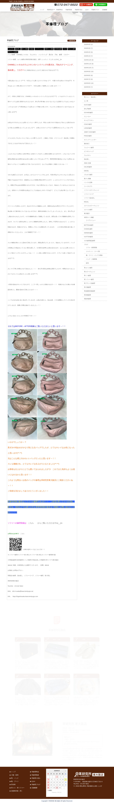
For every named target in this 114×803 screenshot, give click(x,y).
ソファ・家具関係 (91, 247)
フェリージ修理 (89, 147)
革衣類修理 (87, 295)
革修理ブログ (95, 9)
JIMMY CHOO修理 (90, 132)
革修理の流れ (78, 9)
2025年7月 (87, 79)
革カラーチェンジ (89, 271)
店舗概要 (104, 9)
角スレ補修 (25, 49)
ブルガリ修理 (88, 174)
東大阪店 (31, 49)
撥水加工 (87, 143)
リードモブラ (88, 186)
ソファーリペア (89, 194)
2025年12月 (87, 60)
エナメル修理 (88, 209)
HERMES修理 (88, 233)
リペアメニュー (39, 49)
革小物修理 (87, 287)
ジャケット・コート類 (93, 251)
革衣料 (13, 784)
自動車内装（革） (17, 791)
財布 (87, 263)
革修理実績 (69, 9)
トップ (42, 9)
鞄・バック (14, 778)
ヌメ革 (86, 101)
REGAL (86, 202)
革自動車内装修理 (89, 291)
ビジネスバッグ (89, 151)
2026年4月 (87, 44)
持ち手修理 (87, 109)
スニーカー (87, 116)
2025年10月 (87, 67)
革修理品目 (50, 9)
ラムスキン (11, 49)
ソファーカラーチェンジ (91, 190)
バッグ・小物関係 (91, 259)
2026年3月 (87, 48)
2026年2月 (87, 52)
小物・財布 (14, 775)
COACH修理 (88, 124)
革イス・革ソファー (17, 788)
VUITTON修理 (88, 236)
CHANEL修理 (58, 49)
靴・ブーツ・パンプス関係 (94, 255)
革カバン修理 (71, 49)
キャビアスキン (89, 120)
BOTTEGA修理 (88, 225)
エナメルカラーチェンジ (91, 205)
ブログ (65, 49)
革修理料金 (59, 9)
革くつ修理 (87, 275)
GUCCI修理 (87, 105)
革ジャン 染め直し (90, 97)
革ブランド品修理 (13, 52)
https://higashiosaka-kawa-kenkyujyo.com (25, 596)
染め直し (18, 49)
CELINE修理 (88, 167)
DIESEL (86, 171)
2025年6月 (87, 83)
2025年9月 (87, 71)
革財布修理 (87, 299)
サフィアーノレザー (90, 140)
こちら (31, 523)
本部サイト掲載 (49, 49)
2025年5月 (87, 87)
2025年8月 (87, 75)
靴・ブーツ (14, 781)
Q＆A (87, 9)
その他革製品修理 (89, 240)
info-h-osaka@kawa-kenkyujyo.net (22, 591)
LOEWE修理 (88, 128)
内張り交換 (87, 163)
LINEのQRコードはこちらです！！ (26, 549)
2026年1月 (87, 56)
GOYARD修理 (88, 112)
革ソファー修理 (89, 279)
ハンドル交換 (88, 182)
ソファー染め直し (89, 198)
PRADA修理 (87, 136)
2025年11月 (87, 64)
